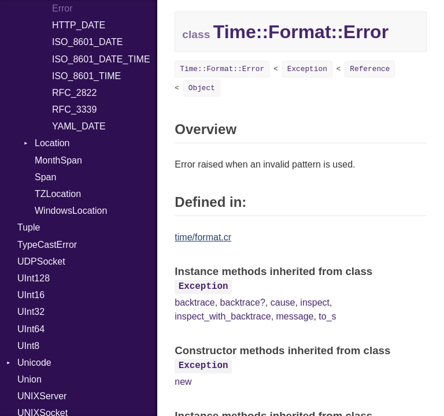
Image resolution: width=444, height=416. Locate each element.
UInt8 (28, 346)
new (183, 382)
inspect (315, 302)
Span (45, 177)
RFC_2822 (74, 93)
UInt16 (31, 295)
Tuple (28, 227)
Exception (307, 69)
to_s (327, 316)
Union (29, 379)
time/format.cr (203, 237)
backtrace (194, 302)
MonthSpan (58, 160)
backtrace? (242, 302)
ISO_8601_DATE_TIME (101, 59)
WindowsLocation (71, 211)
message (295, 316)
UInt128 (33, 278)
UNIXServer (41, 396)
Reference (370, 69)
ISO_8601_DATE (87, 42)
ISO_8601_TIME (86, 76)
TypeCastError (47, 245)
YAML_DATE (79, 126)
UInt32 (31, 312)
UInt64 (31, 329)
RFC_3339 (74, 109)
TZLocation (58, 194)
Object (201, 88)
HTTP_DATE (78, 25)
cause (283, 302)
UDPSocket (41, 261)
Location (52, 143)
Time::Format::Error (222, 69)
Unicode (34, 362)
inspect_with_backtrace (223, 316)
